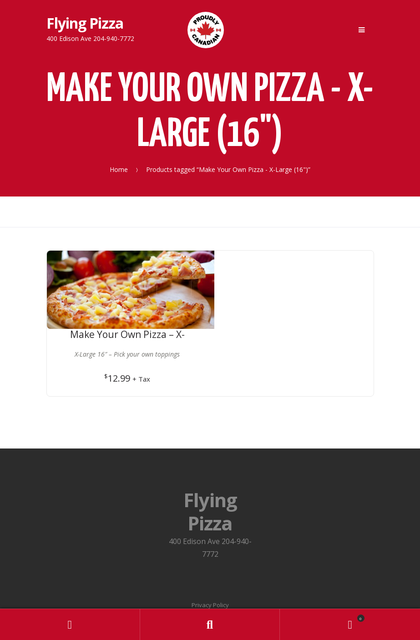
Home (119, 169)
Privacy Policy (210, 536)
